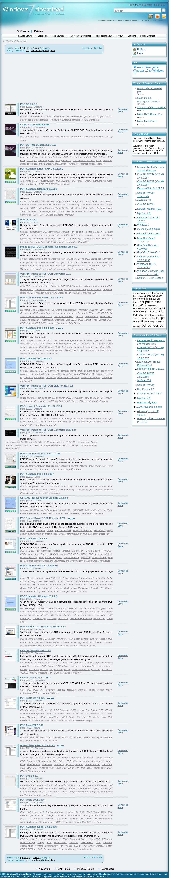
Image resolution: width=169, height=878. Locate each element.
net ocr (36, 666)
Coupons (132, 36)
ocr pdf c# (40, 157)
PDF (22, 136)
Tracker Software (78, 839)
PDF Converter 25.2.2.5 (33, 538)
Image (92, 164)
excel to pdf (94, 466)
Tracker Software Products (98, 181)
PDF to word (26, 639)
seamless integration (57, 323)
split (48, 466)
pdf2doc (54, 418)
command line (57, 442)
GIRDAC (43, 421)
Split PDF (85, 557)
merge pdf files (97, 791)
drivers (23, 184)
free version (50, 581)
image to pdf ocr (28, 398)
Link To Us (160, 5)
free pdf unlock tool (78, 791)
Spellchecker (26, 846)
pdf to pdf (31, 262)
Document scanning (56, 164)
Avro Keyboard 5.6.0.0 (149, 407)
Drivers (38, 31)
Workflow (69, 214)
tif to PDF (91, 269)
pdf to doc (46, 374)
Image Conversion (36, 340)
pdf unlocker (101, 785)
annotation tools (28, 204)
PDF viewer (49, 489)
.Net (57, 160)
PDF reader (49, 639)
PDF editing (46, 343)
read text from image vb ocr (86, 669)
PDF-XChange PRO (49, 347)
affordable (54, 554)
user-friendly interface (72, 235)
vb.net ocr (34, 669)
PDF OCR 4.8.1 (28, 104)
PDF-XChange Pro (29, 486)
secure (90, 785)
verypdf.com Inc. (77, 265)
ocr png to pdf (91, 398)
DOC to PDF (61, 486)
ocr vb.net (65, 673)
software (56, 116)
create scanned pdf (49, 262)
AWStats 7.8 (144, 200)
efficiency (33, 184)
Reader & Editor (87, 645)
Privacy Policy (85, 869)
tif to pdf (36, 269)
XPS (22, 211)
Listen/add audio (84, 849)
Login (140, 53)
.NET (51, 401)
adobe (103, 639)
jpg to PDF (66, 262)
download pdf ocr (140, 318)
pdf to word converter (81, 418)
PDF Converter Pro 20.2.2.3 (36, 358)
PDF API (43, 184)
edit (59, 242)
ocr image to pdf (28, 401)
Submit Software (147, 36)
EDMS (60, 211)
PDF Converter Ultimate (58, 615)
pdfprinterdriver (74, 534)
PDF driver (77, 181)
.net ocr (100, 164)
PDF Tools (31, 849)
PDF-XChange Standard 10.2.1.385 (40, 453)
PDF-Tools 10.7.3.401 (32, 698)
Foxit (29, 350)
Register (141, 49)
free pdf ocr (140, 305)
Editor (23, 581)
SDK (68, 211)
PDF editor (106, 201)
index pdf (61, 265)
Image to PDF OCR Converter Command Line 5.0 (48, 246)
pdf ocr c (141, 296)
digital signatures (74, 764)
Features (107, 421)
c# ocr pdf (76, 136)
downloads (36, 50)
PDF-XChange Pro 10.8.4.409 (37, 328)
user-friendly (59, 374)
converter (100, 235)
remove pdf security (56, 788)
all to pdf (35, 374)
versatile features (54, 350)
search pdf (93, 265)
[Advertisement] (31, 77)
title (27, 50)
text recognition (35, 235)
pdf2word (28, 377)
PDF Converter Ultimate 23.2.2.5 (39, 596)
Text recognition (46, 160)
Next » (36, 48)
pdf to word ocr (158, 315)
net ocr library (105, 666)
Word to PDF (72, 350)
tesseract (83, 164)
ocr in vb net (26, 662)
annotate (64, 645)
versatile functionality (30, 232)
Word (35, 418)
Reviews (119, 36)
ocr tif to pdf (91, 401)
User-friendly (51, 534)
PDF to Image (96, 554)
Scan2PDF (38, 350)
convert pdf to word (90, 377)
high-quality (91, 510)
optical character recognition (76, 116)
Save (120, 111)
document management (64, 313)
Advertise (44, 869)
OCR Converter (82, 262)
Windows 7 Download (16, 41)
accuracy (89, 235)
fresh (79, 737)
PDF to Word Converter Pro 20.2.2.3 (41, 406)
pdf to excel (26, 381)
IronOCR (107, 160)
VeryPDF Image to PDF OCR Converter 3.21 (45, 273)
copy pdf (36, 791)
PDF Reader (98, 343)
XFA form (67, 347)
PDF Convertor (82, 343)
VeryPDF (107, 289)
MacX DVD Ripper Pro (149, 114)
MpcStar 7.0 (144, 213)
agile (54, 740)
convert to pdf (34, 469)
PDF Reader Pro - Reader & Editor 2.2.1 (43, 626)
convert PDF (64, 510)
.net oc (37, 662)
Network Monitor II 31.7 (150, 208)
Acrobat (24, 208)
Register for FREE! (150, 153)
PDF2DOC (78, 510)
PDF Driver (75, 208)
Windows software (71, 119)
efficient (81, 371)
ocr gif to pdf (58, 398)
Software (23, 31)
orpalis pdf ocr (154, 318)
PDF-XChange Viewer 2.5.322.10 (39, 565)
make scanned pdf (102, 262)
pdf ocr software (40, 119)
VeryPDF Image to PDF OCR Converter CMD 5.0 (48, 430)
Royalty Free (63, 201)
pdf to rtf (32, 421)
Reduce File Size (28, 557)
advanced (42, 401)
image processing (40, 286)
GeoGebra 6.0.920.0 (148, 229)
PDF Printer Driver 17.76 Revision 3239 (43, 518)
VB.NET (24, 673)
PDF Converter (72, 513)
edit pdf (48, 785)
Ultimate (99, 513)
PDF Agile (97, 737)
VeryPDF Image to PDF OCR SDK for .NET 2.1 (46, 385)
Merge (108, 204)
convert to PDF (63, 530)
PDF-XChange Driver (59, 184)
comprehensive (68, 371)
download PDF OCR (46, 242)
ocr (93, 116)
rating (46, 50)
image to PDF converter (73, 269)
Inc (57, 645)
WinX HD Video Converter (151, 107)
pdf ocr (108, 116)
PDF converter (69, 242)
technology (25, 693)
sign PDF (83, 642)
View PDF (107, 551)
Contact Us (107, 869)
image (109, 398)
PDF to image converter (48, 445)
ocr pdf (100, 116)
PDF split (34, 642)
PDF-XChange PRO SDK (32, 323)
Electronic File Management (41, 211)
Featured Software (25, 36)
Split (97, 211)
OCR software (46, 265)
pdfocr (23, 119)
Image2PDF (78, 201)
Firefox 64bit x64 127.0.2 (150, 188)
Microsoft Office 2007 (148, 233)
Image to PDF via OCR (78, 259)
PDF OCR (46, 116)
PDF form (43, 645)
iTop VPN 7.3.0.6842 (148, 252)
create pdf (39, 377)
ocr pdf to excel (151, 302)
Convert (108, 642)
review (85, 119)
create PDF (104, 534)
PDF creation (26, 289)
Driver (62, 534)
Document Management (41, 201)
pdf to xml (51, 377)
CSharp (102, 157)
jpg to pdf (96, 259)
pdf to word (72, 374)
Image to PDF (58, 259)
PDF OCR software (29, 116)
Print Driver (92, 201)
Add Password (61, 561)
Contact (147, 5)
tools (64, 818)
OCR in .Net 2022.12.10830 (35, 677)
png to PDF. (51, 293)
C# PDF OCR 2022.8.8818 (34, 124)
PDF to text (77, 232)
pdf (29, 119)
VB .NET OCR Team (63, 662)
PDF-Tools (88, 208)
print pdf (81, 785)
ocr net (23, 669)
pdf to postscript (96, 615)
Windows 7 (55, 119)
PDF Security (27, 839)
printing (29, 181)
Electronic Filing (104, 208)
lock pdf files (36, 788)
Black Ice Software (82, 530)
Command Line (89, 445)
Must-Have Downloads (81, 36)
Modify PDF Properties (50, 557)
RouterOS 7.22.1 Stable (150, 278)
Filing (37, 588)
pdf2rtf (23, 425)
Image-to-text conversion (32, 164)
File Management (63, 343)
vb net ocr (107, 669)
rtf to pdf (38, 615)
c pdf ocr (148, 299)
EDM (32, 208)
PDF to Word (105, 510)
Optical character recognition (87, 160)
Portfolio (39, 846)
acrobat (38, 639)
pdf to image (39, 618)
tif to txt (74, 401)
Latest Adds (43, 36)
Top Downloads (59, 36)
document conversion (93, 204)
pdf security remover (64, 785)
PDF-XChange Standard (51, 214)
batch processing (51, 493)
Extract (23, 201)
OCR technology (71, 204)
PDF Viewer (106, 588)
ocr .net (44, 669)
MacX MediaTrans (147, 121)
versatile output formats (32, 608)
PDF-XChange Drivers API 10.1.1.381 (41, 168)
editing (64, 791)
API (22, 181)
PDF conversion (51, 232)
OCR (85, 136)
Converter (64, 418)
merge (45, 469)
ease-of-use (83, 442)
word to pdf (93, 371)
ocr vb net (76, 673)
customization (47, 181)
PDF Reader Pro (28, 645)
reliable (33, 371)
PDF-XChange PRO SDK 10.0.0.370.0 (41, 297)
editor (59, 238)
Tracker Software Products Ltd (52, 208)
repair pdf (107, 265)
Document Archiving (82, 211)
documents (62, 469)
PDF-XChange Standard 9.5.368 (38, 189)
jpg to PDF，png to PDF (29, 442)
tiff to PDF (71, 442)
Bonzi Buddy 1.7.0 (147, 402)
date (52, 50)
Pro (95, 418)
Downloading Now (103, 36)
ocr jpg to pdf (44, 398)
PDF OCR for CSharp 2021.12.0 (38, 145)
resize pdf (47, 269)
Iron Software (96, 136)
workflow (65, 815)
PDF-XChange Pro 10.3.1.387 (37, 474)
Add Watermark (71, 557)
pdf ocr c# (66, 160)
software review (28, 265)
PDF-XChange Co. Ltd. (73, 717)
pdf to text (94, 119)
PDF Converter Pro (49, 371)
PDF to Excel (27, 551)
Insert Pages (41, 554)
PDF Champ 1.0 (29, 776)
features (55, 466)
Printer (50, 530)
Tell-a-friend (134, 5)
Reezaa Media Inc (94, 232)
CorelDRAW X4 (145, 204)
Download (123, 109)
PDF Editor (106, 347)
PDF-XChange (63, 181)
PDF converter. (70, 445)
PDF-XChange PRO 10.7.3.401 (37, 745)
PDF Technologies (49, 642)
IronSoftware (52, 693)
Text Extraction (62, 136)
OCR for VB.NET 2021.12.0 (35, 650)
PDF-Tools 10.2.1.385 (32, 799)
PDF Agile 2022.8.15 (31, 725)
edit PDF (94, 639)
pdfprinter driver (36, 534)
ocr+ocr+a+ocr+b (144, 315)
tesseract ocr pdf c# (80, 157)
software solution (91, 238)
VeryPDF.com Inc (24, 445)
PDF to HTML (80, 554)
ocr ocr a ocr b (141, 293)
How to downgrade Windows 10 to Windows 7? (148, 71)
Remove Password (43, 561)
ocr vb (67, 669)
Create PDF (34, 489)
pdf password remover (31, 785)
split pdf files (100, 788)
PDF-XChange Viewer (65, 591)
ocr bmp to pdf (62, 401)
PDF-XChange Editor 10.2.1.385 (38, 826)
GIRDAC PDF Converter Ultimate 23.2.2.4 (44, 497)
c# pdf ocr (48, 136)
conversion (77, 398)
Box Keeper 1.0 (145, 389)
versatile (24, 371)
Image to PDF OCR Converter (66, 286)
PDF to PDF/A (99, 557)
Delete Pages (93, 551)
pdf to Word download (68, 377)
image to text (27, 157)
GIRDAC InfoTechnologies (92, 374)
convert (65, 232)
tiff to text (103, 401)
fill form (85, 639)
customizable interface (49, 204)
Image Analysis (34, 136)
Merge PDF (66, 554)
